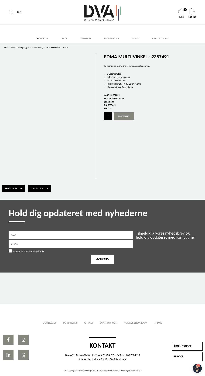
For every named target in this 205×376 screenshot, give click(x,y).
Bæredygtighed (160, 38)
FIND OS (136, 38)
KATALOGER (86, 38)
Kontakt (87, 322)
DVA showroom (109, 322)
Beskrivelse (11, 188)
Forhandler (68, 322)
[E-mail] (71, 243)
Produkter (42, 38)
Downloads (37, 188)
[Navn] (71, 234)
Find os (161, 322)
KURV (181, 13)
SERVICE (178, 356)
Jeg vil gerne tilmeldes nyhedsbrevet (39, 251)
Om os (64, 38)
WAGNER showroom (137, 322)
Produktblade (111, 38)
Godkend (102, 259)
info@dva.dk (86, 355)
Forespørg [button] (123, 116)
